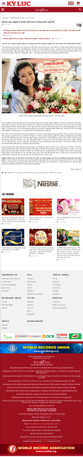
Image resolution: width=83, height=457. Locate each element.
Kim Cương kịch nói (41, 173)
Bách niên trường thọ (60, 308)
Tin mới (55, 278)
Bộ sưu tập (56, 288)
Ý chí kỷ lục (56, 302)
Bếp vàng (30, 302)
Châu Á (29, 288)
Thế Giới (30, 291)
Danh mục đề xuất (59, 305)
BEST (29, 311)
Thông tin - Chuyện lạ (60, 275)
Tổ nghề (4, 302)
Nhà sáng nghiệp (7, 305)
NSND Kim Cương (55, 173)
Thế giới (4, 328)
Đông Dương (31, 282)
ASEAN (29, 285)
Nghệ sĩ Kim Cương (14, 173)
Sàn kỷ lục (5, 321)
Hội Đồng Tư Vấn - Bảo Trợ (11, 278)
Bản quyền (30, 314)
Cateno (44, 441)
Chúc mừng (30, 18)
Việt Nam (30, 278)
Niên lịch (5, 308)
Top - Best (31, 298)
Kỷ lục (29, 275)
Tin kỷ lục (56, 282)
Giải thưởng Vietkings (9, 285)
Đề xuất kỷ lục (58, 298)
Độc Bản (55, 291)
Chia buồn (5, 291)
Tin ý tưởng (56, 285)
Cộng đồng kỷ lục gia (17, 18)
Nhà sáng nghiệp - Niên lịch (11, 298)
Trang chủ (5, 18)
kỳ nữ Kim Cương (28, 173)
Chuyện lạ (56, 294)
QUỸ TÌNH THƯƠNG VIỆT (35, 321)
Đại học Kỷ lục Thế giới (35, 294)
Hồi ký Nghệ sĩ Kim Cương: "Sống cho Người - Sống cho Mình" (27, 38)
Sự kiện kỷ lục (6, 282)
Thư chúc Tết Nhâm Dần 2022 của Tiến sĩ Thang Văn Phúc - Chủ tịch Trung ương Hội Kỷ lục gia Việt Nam (14, 219)
